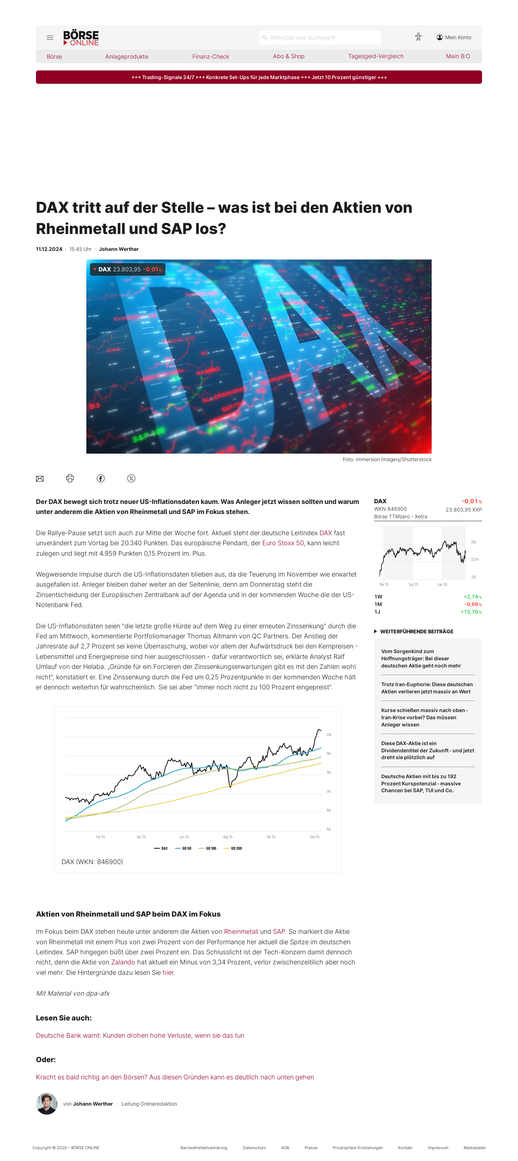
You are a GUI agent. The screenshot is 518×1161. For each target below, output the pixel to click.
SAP (279, 931)
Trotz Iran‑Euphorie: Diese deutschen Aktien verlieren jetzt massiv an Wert (427, 687)
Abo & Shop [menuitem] (289, 56)
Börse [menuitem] (54, 56)
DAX (325, 533)
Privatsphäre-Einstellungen (358, 1147)
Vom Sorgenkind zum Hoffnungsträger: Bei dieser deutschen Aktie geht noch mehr (421, 658)
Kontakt (405, 1147)
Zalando (123, 962)
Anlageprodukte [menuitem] (126, 56)
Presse (311, 1147)
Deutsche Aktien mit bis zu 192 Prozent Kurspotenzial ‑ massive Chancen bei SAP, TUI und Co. (421, 783)
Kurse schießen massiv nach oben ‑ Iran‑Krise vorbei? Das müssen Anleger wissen (424, 717)
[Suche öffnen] (320, 37)
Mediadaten (475, 1147)
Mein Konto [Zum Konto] (454, 37)
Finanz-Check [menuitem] (210, 56)
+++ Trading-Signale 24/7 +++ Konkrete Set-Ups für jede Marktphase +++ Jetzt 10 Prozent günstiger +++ (259, 77)
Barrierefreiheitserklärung (204, 1147)
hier (168, 972)
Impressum (438, 1147)
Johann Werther (93, 1104)
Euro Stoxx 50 (283, 543)
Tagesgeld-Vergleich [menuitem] (376, 56)
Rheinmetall (241, 931)
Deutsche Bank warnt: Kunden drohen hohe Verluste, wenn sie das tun (140, 1035)
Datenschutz (254, 1147)
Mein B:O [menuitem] (458, 56)
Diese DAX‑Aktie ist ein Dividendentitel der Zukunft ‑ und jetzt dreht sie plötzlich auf (427, 750)
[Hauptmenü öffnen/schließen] (50, 37)
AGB (285, 1147)
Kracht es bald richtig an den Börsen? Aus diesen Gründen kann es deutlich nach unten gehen (175, 1077)
